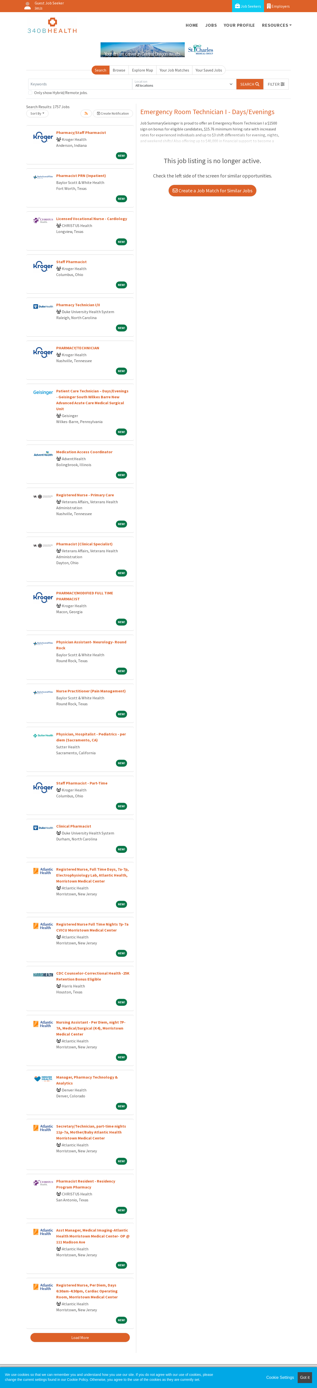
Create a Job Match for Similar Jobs (212, 190)
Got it (305, 1377)
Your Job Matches (174, 70)
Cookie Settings (280, 1377)
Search (100, 70)
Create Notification (113, 113)
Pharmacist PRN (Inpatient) (81, 175)
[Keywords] (80, 84)
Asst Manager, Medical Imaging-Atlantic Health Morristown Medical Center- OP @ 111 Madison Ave (93, 1236)
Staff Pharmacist (71, 261)
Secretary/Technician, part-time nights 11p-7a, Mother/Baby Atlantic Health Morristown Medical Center (91, 1132)
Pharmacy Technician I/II (78, 304)
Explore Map (142, 70)
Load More (80, 1337)
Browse (119, 70)
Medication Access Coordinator (84, 451)
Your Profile (239, 25)
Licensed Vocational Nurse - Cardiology (91, 218)
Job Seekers (248, 6)
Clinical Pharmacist (73, 826)
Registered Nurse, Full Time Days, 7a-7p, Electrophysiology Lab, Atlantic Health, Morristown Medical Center (92, 875)
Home (192, 25)
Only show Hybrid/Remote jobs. (61, 92)
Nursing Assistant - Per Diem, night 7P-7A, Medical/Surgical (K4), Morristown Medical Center (91, 1028)
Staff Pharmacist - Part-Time (81, 783)
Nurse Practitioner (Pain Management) (91, 690)
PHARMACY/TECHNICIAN (77, 347)
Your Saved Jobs (209, 70)
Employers (278, 6)
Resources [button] (275, 25)
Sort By (35, 113)
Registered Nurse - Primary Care (85, 494)
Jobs (211, 25)
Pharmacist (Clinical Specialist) (84, 543)
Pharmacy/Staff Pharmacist (81, 132)
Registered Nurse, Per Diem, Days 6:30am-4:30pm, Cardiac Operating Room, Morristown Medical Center (87, 1291)
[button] (276, 84)
